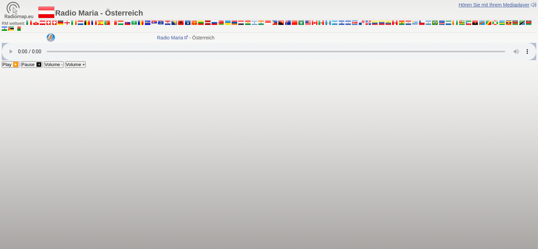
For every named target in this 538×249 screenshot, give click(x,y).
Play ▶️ (10, 64)
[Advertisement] (269, 119)
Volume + (75, 64)
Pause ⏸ (31, 64)
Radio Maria (174, 37)
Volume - (54, 64)
